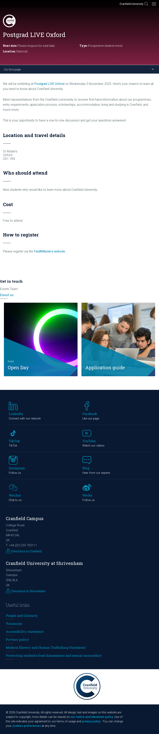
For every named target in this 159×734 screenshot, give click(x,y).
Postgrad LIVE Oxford (49, 84)
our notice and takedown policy (92, 717)
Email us (6, 295)
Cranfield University (131, 3)
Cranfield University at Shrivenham (44, 563)
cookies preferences (26, 726)
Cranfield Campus (24, 518)
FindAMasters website (49, 251)
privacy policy (91, 721)
